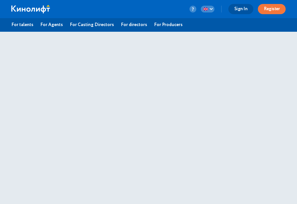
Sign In (241, 9)
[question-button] (192, 9)
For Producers (168, 25)
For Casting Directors (92, 25)
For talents (22, 25)
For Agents (51, 25)
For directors (134, 25)
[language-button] (207, 9)
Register (272, 9)
